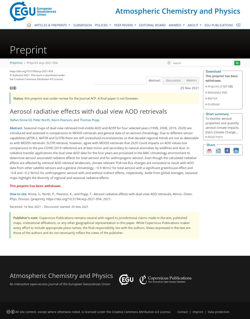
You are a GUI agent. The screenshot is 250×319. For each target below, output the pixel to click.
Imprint (198, 312)
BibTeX (212, 98)
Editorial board (152, 25)
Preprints (16, 63)
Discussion (173, 80)
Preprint (213, 86)
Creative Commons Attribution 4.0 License (141, 312)
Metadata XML (218, 92)
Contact (182, 312)
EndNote (214, 104)
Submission (82, 25)
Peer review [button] (124, 25)
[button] (169, 63)
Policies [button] (102, 25)
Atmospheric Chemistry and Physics (177, 11)
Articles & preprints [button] (51, 25)
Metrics (191, 80)
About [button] (193, 25)
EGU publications (219, 25)
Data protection (218, 312)
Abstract (154, 80)
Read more (215, 137)
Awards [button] (175, 25)
